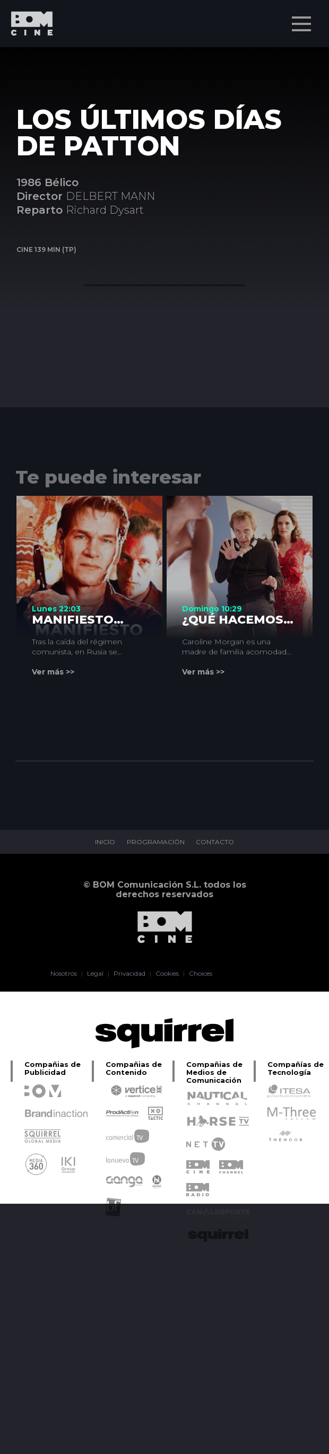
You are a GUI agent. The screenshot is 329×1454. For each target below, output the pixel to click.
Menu (302, 18)
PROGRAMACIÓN (156, 842)
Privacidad (130, 973)
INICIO (105, 842)
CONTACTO (215, 842)
